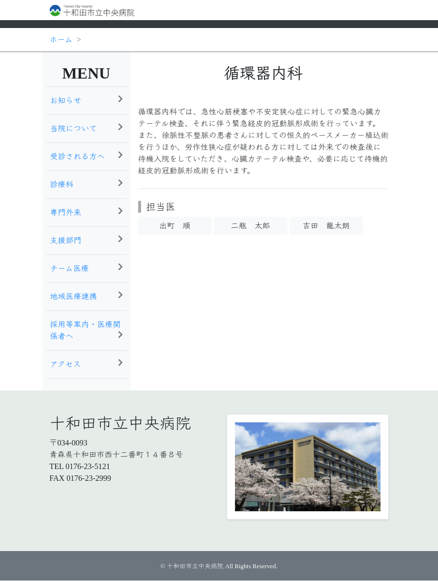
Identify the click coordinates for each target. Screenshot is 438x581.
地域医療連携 (86, 296)
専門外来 (86, 212)
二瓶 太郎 (250, 225)
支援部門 (86, 240)
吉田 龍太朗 (326, 225)
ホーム (61, 39)
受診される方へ (86, 156)
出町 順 (174, 225)
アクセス (86, 363)
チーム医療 (86, 268)
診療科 (86, 184)
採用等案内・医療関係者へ (86, 330)
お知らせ (86, 100)
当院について (86, 128)
